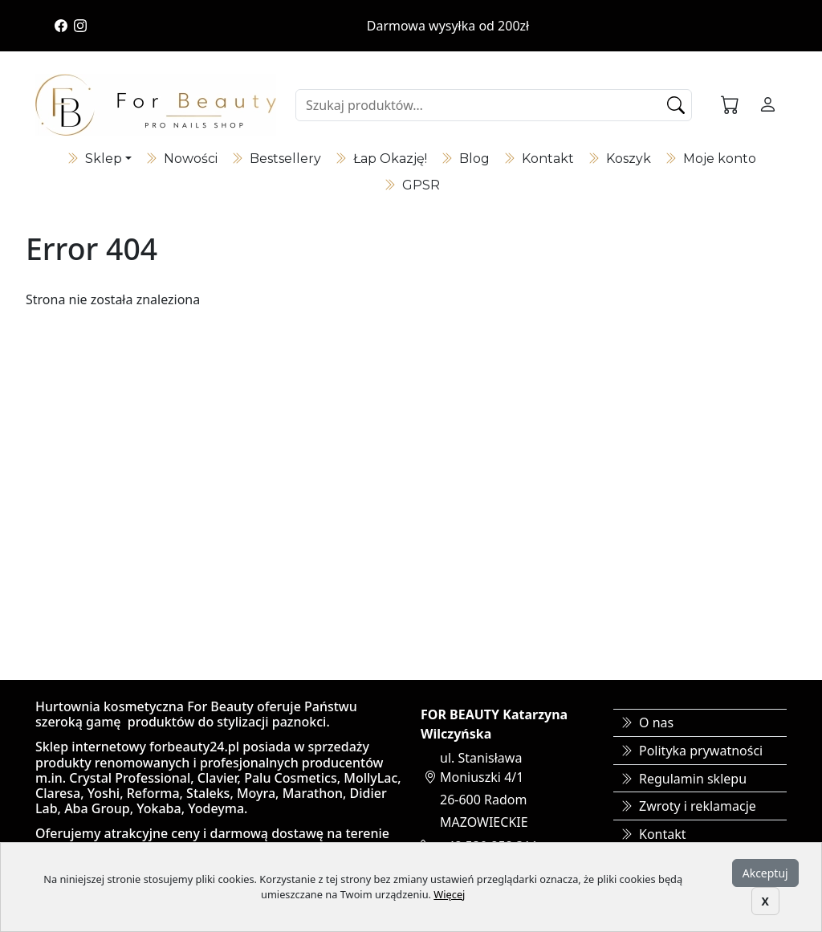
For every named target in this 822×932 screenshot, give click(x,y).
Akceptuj (765, 873)
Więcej (449, 894)
